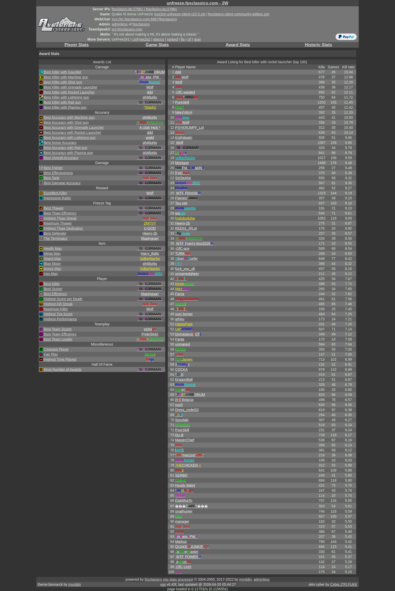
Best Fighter (53, 168)
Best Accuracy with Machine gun (69, 117)
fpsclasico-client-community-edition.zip (238, 14)
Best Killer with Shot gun (63, 82)
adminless (120, 24)
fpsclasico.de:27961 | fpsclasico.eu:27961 (144, 9)
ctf (189, 39)
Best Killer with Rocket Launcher (69, 92)
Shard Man (52, 259)
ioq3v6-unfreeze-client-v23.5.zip (180, 14)
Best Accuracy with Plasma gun (68, 153)
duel (197, 39)
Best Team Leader (58, 339)
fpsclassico (141, 24)
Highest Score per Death (63, 299)
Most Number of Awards (62, 369)
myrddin (245, 579)
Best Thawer (53, 208)
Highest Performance (60, 319)
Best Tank (51, 178)
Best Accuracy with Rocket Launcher (72, 133)
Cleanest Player (56, 349)
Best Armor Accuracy (60, 143)
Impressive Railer (57, 198)
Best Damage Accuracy (62, 183)
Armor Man (52, 269)
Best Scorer (53, 289)
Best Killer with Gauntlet (62, 72)
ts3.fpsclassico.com (127, 29)
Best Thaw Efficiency (60, 213)
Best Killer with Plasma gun (65, 107)
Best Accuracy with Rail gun (65, 148)
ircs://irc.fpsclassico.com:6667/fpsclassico (144, 19)
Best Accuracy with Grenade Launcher (74, 128)
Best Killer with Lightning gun (66, 97)
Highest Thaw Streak (60, 218)
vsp (163, 584)
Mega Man (52, 254)
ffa (182, 39)
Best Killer (52, 284)
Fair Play (51, 354)
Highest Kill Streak (58, 304)
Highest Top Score (58, 314)
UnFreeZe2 (141, 39)
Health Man (53, 248)
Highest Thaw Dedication (63, 228)
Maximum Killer (56, 309)
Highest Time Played (60, 359)
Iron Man (51, 274)
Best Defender (55, 233)
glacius (158, 39)
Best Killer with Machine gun (66, 77)
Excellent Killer (55, 193)
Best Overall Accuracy (61, 158)
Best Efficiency (55, 294)
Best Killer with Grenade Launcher (70, 87)
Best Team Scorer (58, 329)
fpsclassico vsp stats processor (169, 579)
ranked (172, 39)
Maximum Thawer (58, 223)
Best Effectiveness (58, 173)
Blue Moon (52, 264)
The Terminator (56, 238)
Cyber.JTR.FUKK (343, 584)
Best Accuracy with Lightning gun (69, 138)
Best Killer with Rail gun (62, 102)
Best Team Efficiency (60, 334)
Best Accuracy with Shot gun (66, 122)
